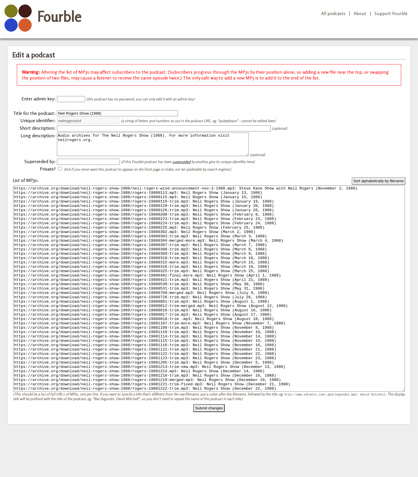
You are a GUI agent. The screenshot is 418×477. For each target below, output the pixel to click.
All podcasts (333, 13)
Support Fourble (391, 13)
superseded (181, 166)
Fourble (59, 16)
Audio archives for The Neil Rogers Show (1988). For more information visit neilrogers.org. (164, 146)
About (360, 13)
